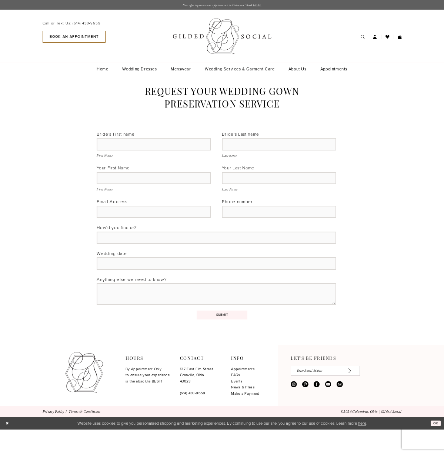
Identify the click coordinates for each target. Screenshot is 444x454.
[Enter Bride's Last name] (279, 147)
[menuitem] (73, 24)
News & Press (243, 411)
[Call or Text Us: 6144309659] (71, 24)
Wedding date (112, 267)
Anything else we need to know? (132, 295)
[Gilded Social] (84, 397)
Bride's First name (115, 135)
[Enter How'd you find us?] (216, 249)
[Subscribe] (370, 396)
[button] (375, 38)
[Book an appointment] (74, 37)
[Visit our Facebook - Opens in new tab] (317, 411)
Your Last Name (238, 172)
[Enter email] (335, 396)
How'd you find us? (117, 238)
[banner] (222, 37)
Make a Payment (245, 418)
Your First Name (113, 172)
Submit (222, 338)
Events (237, 405)
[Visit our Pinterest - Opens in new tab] (305, 411)
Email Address (112, 209)
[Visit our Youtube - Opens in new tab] (328, 411)
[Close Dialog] (8, 448)
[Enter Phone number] (279, 220)
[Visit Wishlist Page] (387, 38)
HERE (267, 6)
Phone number (237, 209)
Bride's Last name (240, 135)
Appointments (243, 393)
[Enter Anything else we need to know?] (216, 313)
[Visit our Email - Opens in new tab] (340, 411)
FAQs (235, 399)
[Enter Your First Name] (154, 183)
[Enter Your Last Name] (279, 183)
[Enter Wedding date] (216, 278)
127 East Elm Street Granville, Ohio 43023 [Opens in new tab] (196, 399)
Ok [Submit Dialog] (434, 448)
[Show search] (363, 38)
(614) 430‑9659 (193, 417)
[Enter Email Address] (154, 220)
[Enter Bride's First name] (154, 147)
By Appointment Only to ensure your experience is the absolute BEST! (148, 399)
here (362, 447)
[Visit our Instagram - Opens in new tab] (294, 411)
